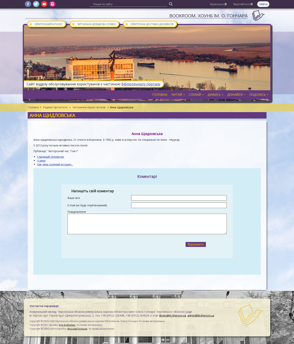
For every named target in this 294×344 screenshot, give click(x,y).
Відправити (196, 244)
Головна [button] (159, 95)
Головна (33, 107)
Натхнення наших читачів (89, 107)
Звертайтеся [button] (243, 4)
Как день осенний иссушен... (55, 164)
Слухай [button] (196, 95)
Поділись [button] (258, 95)
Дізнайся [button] (236, 95)
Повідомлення (76, 212)
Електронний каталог (45, 24)
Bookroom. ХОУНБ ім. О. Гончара (208, 16)
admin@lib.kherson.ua (200, 315)
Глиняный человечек (50, 157)
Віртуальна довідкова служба (94, 24)
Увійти (263, 4)
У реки (41, 160)
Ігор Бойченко (67, 325)
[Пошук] (171, 3)
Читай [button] (178, 95)
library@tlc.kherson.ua (172, 315)
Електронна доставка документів (149, 24)
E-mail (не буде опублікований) (87, 205)
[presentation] (116, 244)
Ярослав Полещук (77, 328)
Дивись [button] (215, 95)
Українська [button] (218, 4)
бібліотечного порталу (141, 84)
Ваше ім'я (73, 198)
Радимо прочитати (55, 107)
